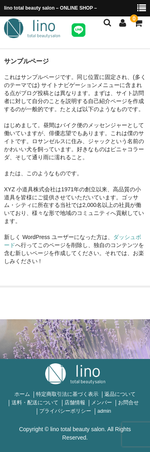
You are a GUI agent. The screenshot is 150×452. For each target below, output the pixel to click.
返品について (120, 394)
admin (104, 411)
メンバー (101, 402)
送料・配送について (35, 402)
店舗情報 (74, 402)
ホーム (22, 394)
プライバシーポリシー (65, 411)
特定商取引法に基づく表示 (67, 394)
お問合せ (128, 402)
